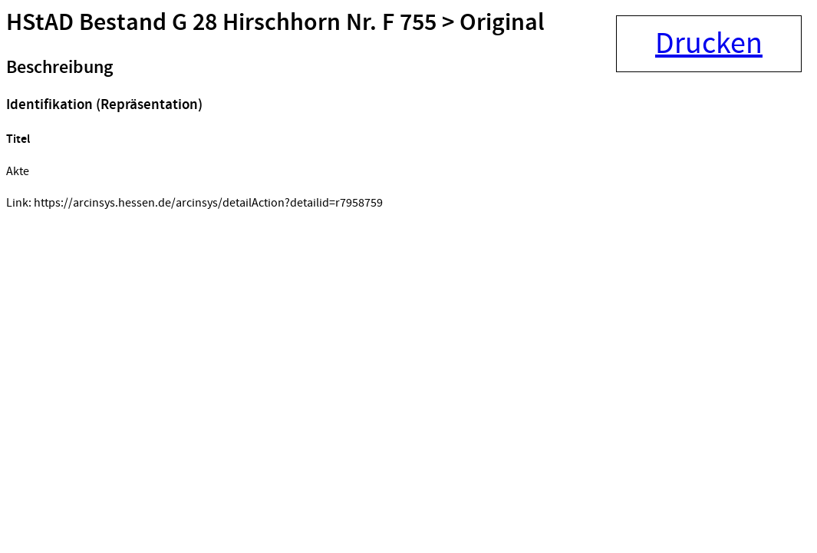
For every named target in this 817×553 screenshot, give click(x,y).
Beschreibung (59, 67)
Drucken (709, 44)
